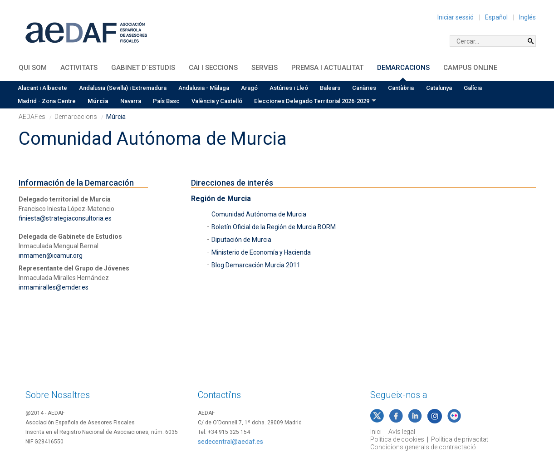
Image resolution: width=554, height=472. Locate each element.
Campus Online (470, 68)
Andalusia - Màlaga (203, 87)
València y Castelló (216, 101)
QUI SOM (33, 68)
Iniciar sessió (455, 17)
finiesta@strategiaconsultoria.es (65, 218)
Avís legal (401, 431)
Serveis (264, 68)
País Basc (166, 101)
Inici (376, 431)
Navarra (130, 101)
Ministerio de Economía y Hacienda (261, 252)
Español (496, 17)
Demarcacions (403, 68)
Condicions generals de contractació (423, 447)
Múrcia (98, 101)
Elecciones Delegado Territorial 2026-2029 (311, 101)
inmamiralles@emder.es (53, 287)
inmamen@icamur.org (51, 255)
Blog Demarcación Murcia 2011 (255, 265)
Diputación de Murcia (241, 239)
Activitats (79, 68)
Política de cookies (397, 439)
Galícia (473, 87)
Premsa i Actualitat (327, 68)
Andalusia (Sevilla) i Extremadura (123, 87)
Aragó (249, 87)
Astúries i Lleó (289, 87)
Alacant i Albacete (42, 87)
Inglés (527, 17)
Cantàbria (401, 87)
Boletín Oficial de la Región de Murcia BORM (273, 227)
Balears (330, 87)
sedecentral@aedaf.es (230, 441)
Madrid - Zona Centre (47, 101)
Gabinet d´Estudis (143, 68)
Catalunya (439, 87)
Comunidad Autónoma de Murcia (258, 214)
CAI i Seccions (213, 68)
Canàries (364, 87)
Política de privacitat (459, 439)
